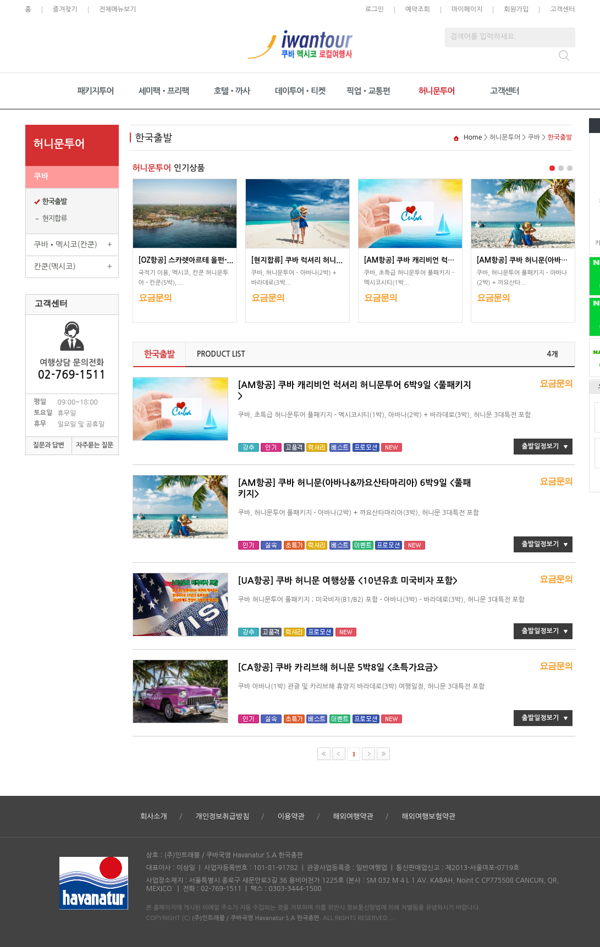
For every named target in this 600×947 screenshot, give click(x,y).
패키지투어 (96, 91)
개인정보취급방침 (222, 816)
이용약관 (291, 816)
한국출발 (54, 201)
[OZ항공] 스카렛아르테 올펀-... (186, 260)
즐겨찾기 (65, 9)
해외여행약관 (353, 816)
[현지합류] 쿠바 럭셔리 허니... (297, 260)
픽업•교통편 (368, 91)
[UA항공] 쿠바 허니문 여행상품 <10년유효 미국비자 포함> (348, 581)
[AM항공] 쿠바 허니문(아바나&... (528, 260)
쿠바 (41, 176)
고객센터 (562, 9)
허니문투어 (437, 91)
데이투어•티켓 (300, 91)
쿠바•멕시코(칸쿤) (65, 244)
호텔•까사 (232, 91)
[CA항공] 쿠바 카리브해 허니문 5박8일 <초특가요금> (338, 667)
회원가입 (516, 9)
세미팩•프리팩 (164, 91)
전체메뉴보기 (117, 9)
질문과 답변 (48, 445)
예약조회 (417, 9)
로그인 (374, 9)
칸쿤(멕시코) (55, 266)
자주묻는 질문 (94, 445)
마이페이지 (467, 9)
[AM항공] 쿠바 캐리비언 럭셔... (412, 260)
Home (473, 137)
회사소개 (153, 816)
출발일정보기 (540, 446)
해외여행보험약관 (428, 816)
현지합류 (54, 218)
